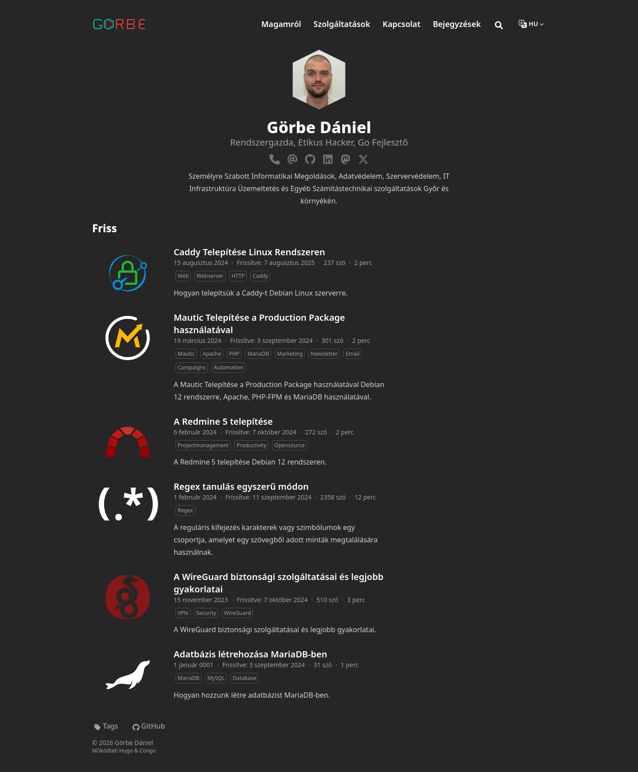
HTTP (238, 276)
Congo (148, 750)
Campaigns (192, 367)
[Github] (310, 157)
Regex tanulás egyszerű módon (241, 486)
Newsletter (324, 353)
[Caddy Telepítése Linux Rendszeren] (127, 272)
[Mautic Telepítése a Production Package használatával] (127, 338)
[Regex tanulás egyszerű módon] (127, 507)
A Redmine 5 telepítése (223, 421)
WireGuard (237, 613)
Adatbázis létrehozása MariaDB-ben (250, 654)
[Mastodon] (345, 157)
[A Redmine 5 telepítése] (127, 442)
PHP (234, 353)
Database (244, 678)
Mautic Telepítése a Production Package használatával (259, 323)
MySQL (216, 678)
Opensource (289, 445)
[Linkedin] (328, 157)
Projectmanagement (203, 445)
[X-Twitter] (363, 157)
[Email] (292, 157)
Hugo (126, 750)
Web (183, 276)
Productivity (251, 445)
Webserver (210, 276)
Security (206, 613)
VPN (183, 613)
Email (352, 353)
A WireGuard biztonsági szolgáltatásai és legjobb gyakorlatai (279, 583)
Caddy (260, 276)
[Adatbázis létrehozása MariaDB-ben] (127, 674)
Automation (228, 367)
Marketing (290, 353)
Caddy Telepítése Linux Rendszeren (249, 252)
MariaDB (258, 353)
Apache (211, 353)
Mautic (186, 353)
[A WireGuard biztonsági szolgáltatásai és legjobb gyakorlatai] (127, 597)
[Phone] (275, 157)
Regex (185, 510)
